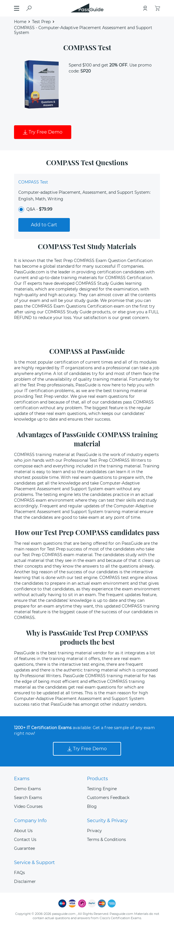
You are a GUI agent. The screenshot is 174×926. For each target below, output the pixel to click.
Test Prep (41, 21)
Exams (21, 778)
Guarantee (24, 848)
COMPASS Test (33, 182)
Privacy (94, 830)
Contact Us (25, 839)
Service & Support (34, 862)
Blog (92, 806)
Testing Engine (102, 788)
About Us (23, 830)
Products (97, 778)
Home (20, 21)
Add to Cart (44, 224)
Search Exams (28, 797)
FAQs (19, 872)
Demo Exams (27, 788)
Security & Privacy (107, 820)
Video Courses (28, 806)
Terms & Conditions (106, 839)
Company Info (30, 820)
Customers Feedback (108, 797)
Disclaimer (25, 881)
